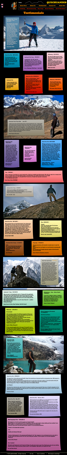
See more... (54, 260)
